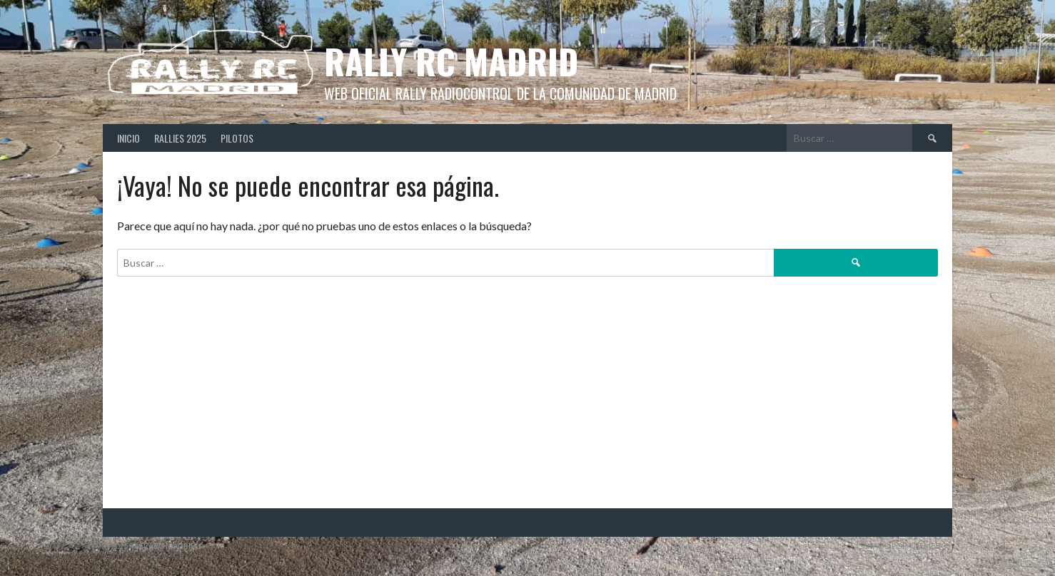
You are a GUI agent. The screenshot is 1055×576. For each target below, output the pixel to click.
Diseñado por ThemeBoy (901, 545)
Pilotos (237, 137)
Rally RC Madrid (451, 61)
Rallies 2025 (180, 137)
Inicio (128, 137)
